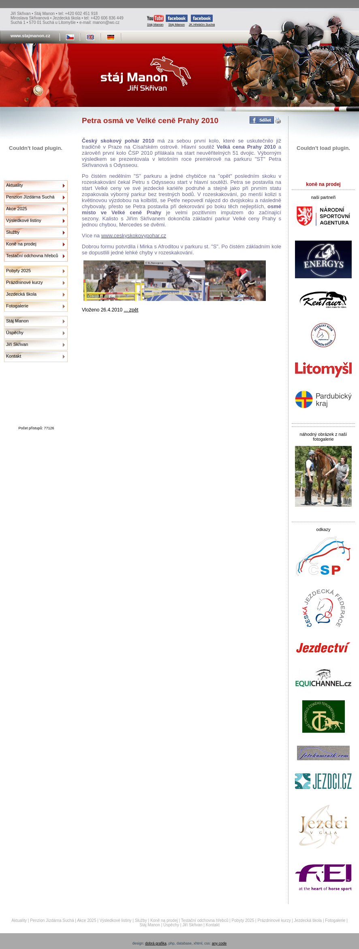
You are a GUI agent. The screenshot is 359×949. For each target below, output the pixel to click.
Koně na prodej (21, 243)
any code (219, 943)
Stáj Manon (155, 20)
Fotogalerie (17, 305)
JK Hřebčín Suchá (202, 20)
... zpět (131, 310)
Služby (12, 232)
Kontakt (13, 356)
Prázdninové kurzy (24, 282)
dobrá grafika (156, 943)
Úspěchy (15, 332)
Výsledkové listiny (23, 220)
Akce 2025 (16, 208)
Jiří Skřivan (17, 344)
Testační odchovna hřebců (32, 255)
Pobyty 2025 (18, 270)
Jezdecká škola (21, 294)
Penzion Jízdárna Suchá (30, 196)
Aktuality (14, 185)
